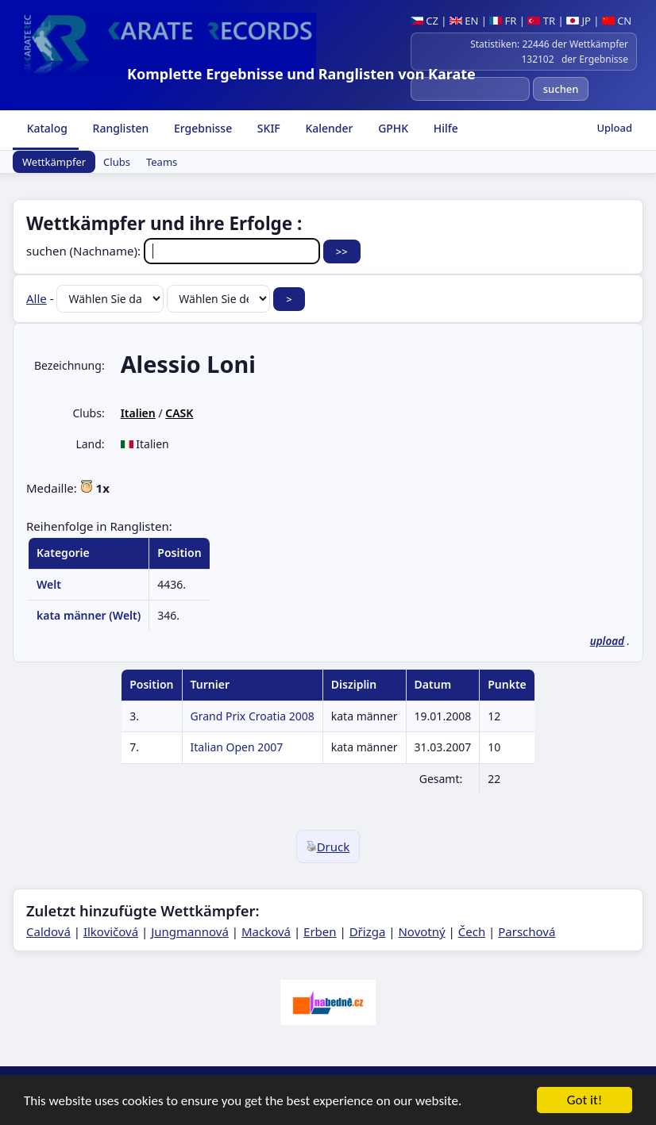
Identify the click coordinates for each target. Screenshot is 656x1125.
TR (541, 20)
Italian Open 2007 (237, 746)
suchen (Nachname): (174, 251)
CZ (424, 20)
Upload (614, 128)
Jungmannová (190, 931)
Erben (320, 931)
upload (607, 641)
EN (464, 20)
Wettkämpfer (54, 162)
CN (616, 20)
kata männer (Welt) (89, 615)
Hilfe (444, 128)
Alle (36, 298)
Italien (138, 412)
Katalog (46, 128)
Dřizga (367, 931)
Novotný (421, 931)
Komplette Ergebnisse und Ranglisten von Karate (301, 73)
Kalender (328, 128)
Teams (161, 162)
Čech (471, 931)
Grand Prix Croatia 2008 (252, 716)
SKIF (267, 128)
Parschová (526, 931)
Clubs (116, 162)
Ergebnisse (201, 128)
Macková (266, 931)
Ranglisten (119, 128)
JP (578, 20)
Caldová (48, 931)
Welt (49, 584)
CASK (179, 412)
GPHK (392, 128)
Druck (328, 846)
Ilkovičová (110, 931)
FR (502, 20)
